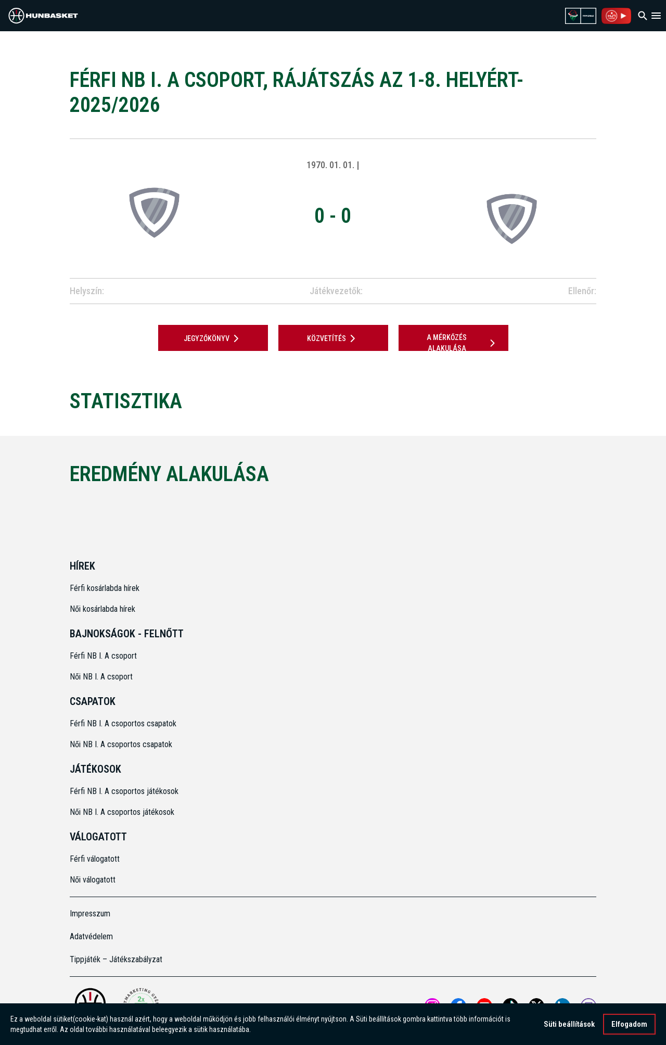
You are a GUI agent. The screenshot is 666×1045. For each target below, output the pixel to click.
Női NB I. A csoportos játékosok (122, 812)
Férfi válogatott (95, 859)
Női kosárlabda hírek (102, 609)
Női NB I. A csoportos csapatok (122, 744)
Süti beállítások (569, 1024)
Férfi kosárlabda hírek (104, 588)
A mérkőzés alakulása (462, 342)
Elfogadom (629, 1024)
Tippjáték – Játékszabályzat (116, 959)
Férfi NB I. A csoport (103, 656)
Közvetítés (333, 338)
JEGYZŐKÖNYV (213, 338)
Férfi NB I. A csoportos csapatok (124, 723)
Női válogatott (93, 880)
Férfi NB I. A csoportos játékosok (124, 791)
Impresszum (90, 913)
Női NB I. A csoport (101, 677)
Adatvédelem (91, 936)
